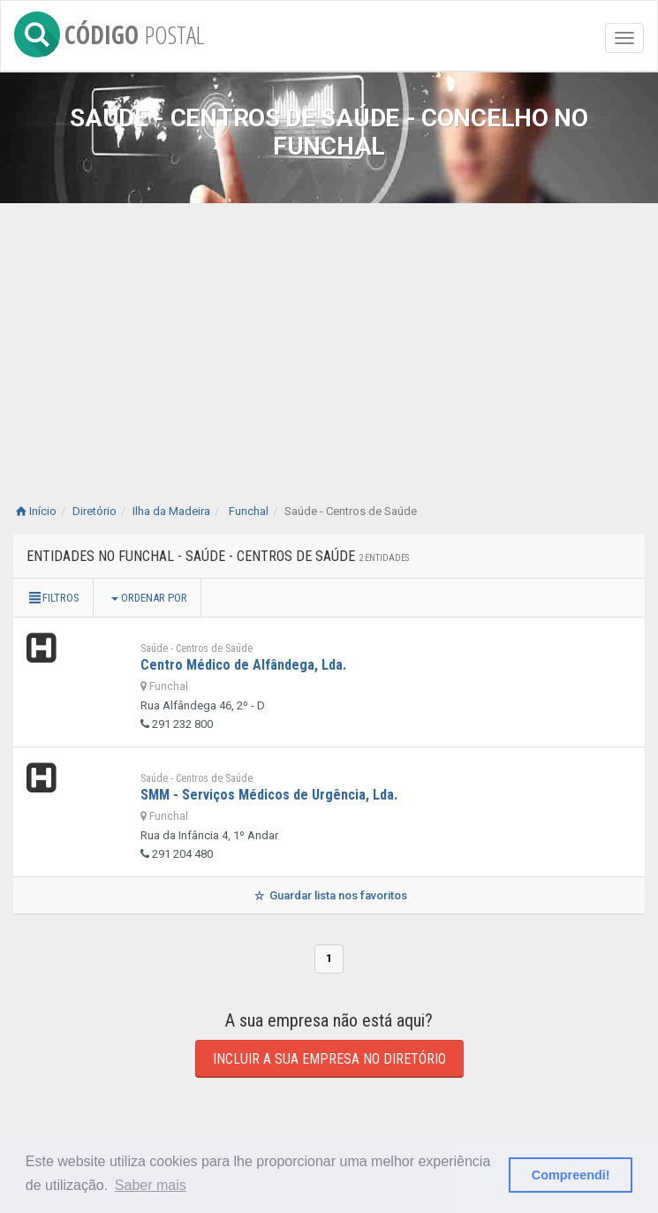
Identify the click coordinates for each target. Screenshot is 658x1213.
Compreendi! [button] (571, 1175)
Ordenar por (149, 597)
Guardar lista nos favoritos (329, 895)
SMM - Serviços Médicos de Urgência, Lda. (268, 794)
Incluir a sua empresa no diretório (329, 1058)
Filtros (52, 597)
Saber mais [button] (150, 1185)
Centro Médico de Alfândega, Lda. (243, 664)
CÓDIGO (109, 31)
